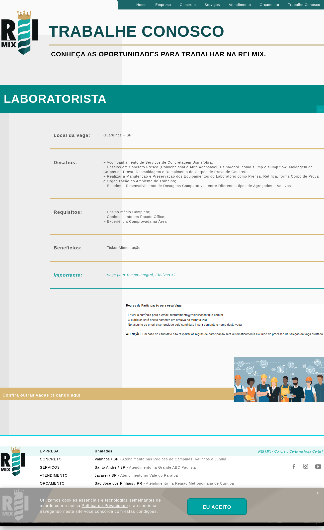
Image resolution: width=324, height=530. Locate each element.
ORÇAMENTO (52, 483)
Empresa (163, 5)
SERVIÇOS (50, 467)
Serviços (212, 5)
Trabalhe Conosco (304, 5)
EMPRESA (49, 451)
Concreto (188, 5)
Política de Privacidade (105, 506)
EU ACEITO (217, 507)
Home (141, 5)
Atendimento (240, 5)
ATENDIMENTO (54, 475)
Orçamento (269, 5)
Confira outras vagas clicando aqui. (42, 395)
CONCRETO (51, 459)
